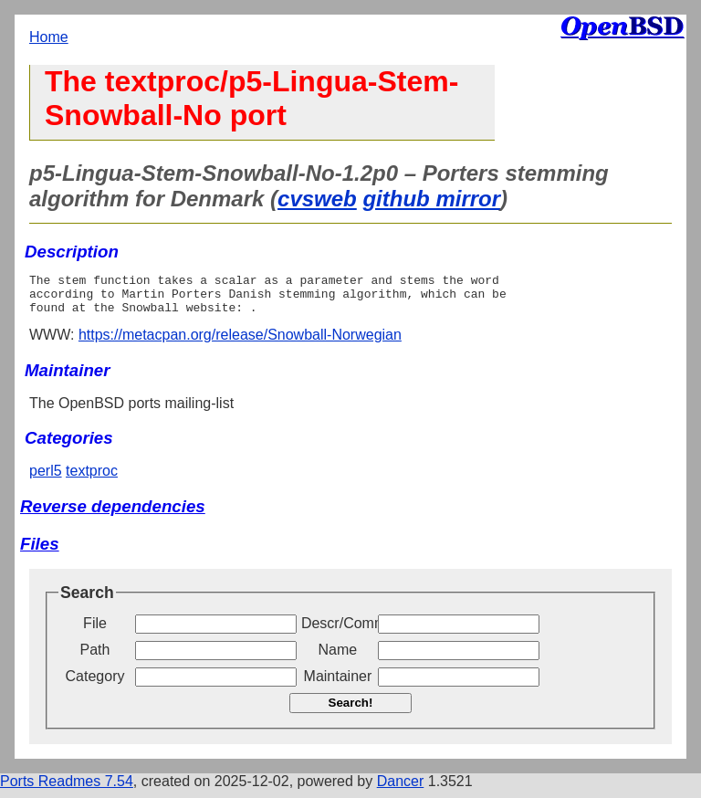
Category (95, 684)
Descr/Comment (337, 631)
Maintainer (338, 684)
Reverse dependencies (112, 514)
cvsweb (317, 198)
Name (338, 658)
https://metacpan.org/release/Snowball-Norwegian (240, 343)
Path (95, 658)
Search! (351, 711)
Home (48, 37)
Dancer (400, 789)
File (95, 631)
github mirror (431, 198)
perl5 (45, 479)
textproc (92, 479)
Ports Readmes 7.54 (66, 789)
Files (39, 552)
